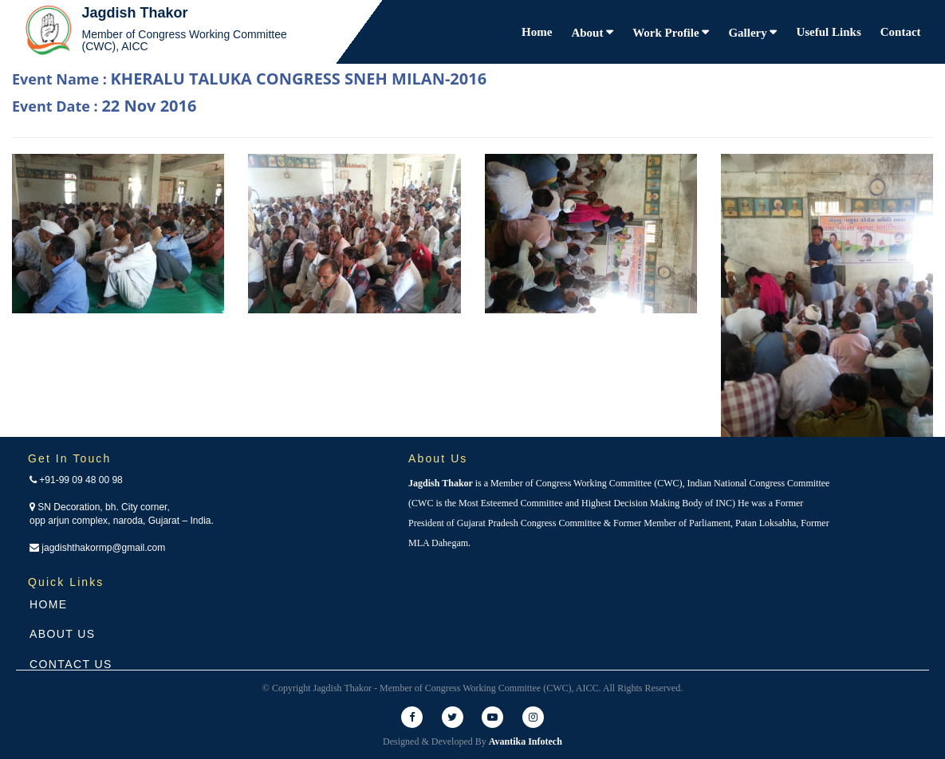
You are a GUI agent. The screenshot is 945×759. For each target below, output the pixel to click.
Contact (900, 32)
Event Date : (104, 105)
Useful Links (828, 32)
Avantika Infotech (525, 741)
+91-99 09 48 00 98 (76, 480)
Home (537, 32)
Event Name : (249, 78)
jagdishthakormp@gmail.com (97, 547)
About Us (63, 633)
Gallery (749, 32)
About (588, 32)
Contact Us (71, 664)
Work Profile (667, 32)
